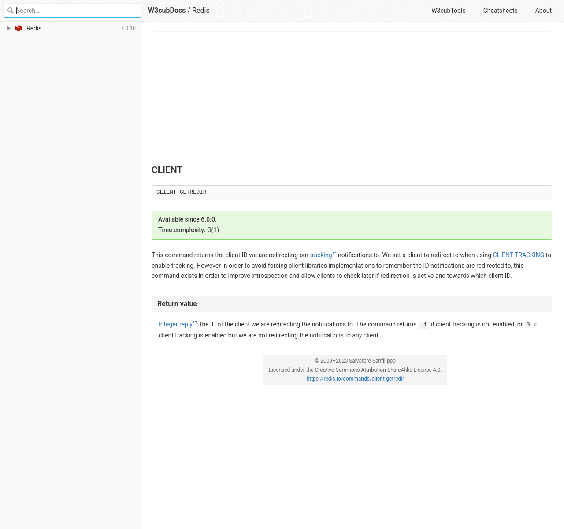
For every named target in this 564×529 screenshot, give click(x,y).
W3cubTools (448, 10)
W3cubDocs (167, 10)
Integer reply (176, 324)
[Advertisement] (352, 93)
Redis (201, 10)
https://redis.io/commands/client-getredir (355, 379)
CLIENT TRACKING (519, 255)
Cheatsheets (500, 10)
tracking (321, 255)
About (543, 10)
